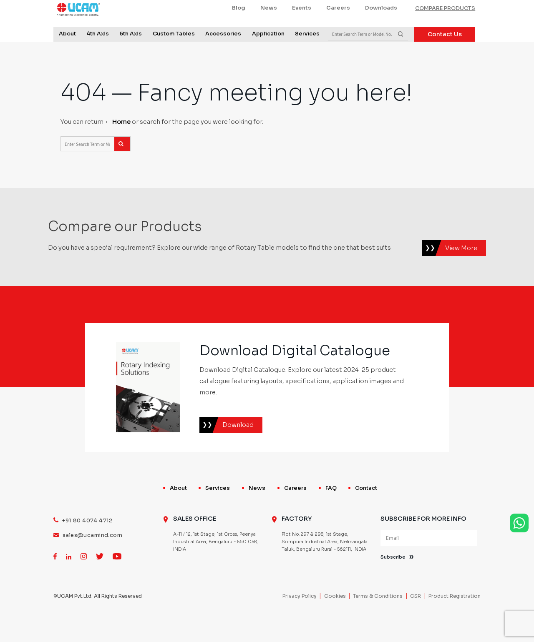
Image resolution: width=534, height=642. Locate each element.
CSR (415, 620)
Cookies (335, 620)
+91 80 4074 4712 (87, 545)
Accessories (223, 52)
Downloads (381, 26)
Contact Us (445, 52)
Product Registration (454, 620)
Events (301, 26)
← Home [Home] (118, 145)
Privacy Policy (299, 620)
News (268, 26)
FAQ (331, 512)
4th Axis (97, 52)
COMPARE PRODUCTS (445, 27)
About (67, 52)
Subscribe (393, 581)
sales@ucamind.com (92, 559)
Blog (238, 26)
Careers (338, 26)
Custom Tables (174, 52)
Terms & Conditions (378, 620)
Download (238, 448)
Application (268, 52)
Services (307, 52)
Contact (366, 512)
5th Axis (131, 52)
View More (461, 272)
